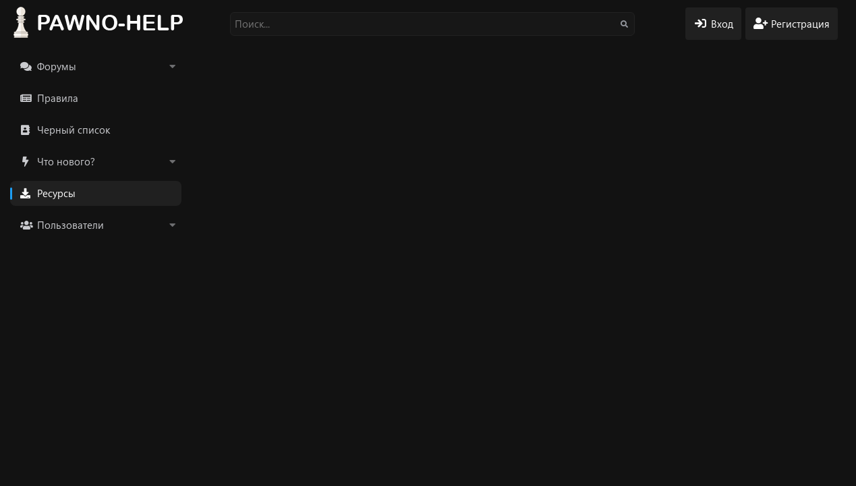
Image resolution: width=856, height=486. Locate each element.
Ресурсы (56, 193)
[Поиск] (432, 24)
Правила (57, 98)
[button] (172, 66)
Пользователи (70, 225)
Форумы (56, 66)
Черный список (73, 129)
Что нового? (66, 161)
